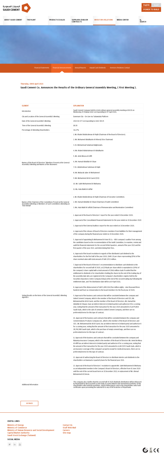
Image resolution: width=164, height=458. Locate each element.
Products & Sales (57, 20)
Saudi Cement (17, 8)
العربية (156, 4)
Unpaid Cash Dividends (98, 68)
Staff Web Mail (69, 428)
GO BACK (29, 403)
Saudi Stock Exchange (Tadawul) (21, 435)
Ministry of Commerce (17, 428)
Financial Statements (41, 68)
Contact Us (67, 425)
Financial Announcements (62, 68)
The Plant (31, 20)
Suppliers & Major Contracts (80, 21)
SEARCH (143, 22)
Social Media (13, 439)
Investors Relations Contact (120, 68)
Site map (67, 433)
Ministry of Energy (15, 425)
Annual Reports (80, 68)
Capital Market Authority (18, 433)
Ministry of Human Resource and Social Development (30, 430)
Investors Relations (103, 20)
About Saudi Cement (13, 20)
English (146, 5)
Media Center (123, 20)
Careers (66, 430)
